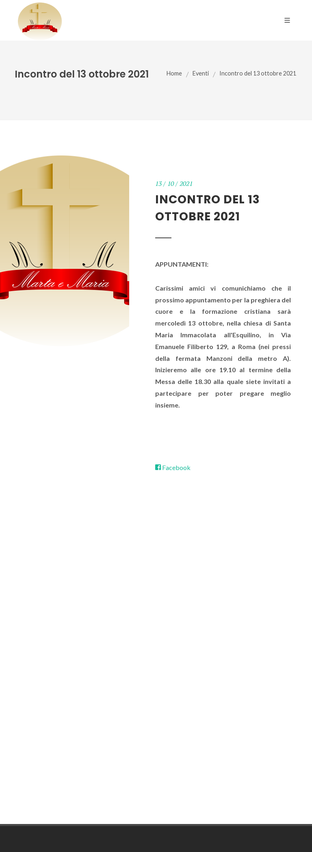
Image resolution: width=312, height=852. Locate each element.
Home (174, 73)
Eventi (201, 73)
